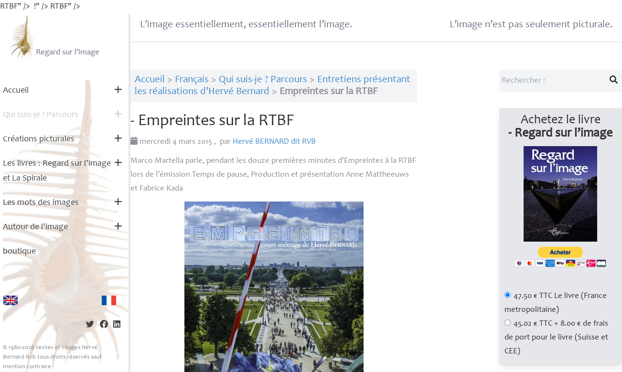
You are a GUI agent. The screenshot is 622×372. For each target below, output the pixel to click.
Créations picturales (39, 139)
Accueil (16, 90)
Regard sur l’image (53, 37)
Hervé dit (274, 142)
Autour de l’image (35, 227)
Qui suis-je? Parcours (40, 115)
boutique (19, 251)
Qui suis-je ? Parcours (263, 80)
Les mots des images (41, 203)
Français (192, 80)
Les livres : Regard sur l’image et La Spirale (57, 171)
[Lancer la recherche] (614, 81)
